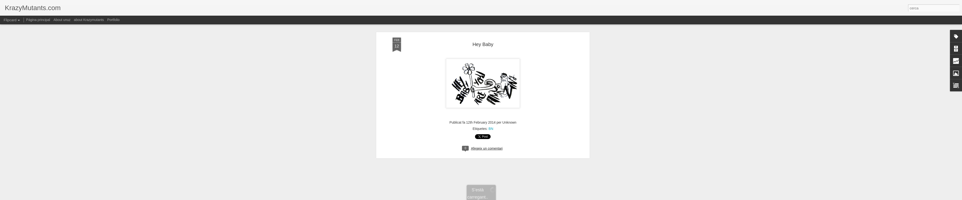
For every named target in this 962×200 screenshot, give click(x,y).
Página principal (38, 20)
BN (490, 129)
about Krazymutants (89, 20)
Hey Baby (483, 44)
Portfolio (113, 20)
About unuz (62, 20)
